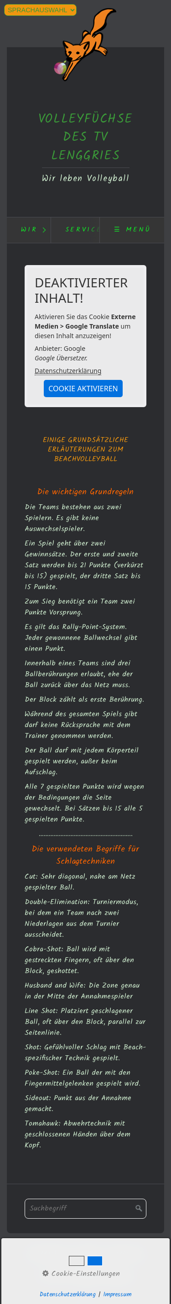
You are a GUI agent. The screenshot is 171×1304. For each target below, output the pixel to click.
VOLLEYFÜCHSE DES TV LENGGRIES (85, 137)
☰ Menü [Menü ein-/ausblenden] (132, 230)
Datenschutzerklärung (68, 370)
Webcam (88, 1265)
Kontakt (88, 1253)
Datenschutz (48, 1253)
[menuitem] (29, 230)
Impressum (125, 1253)
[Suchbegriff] (85, 1209)
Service (84, 230)
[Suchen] (139, 1209)
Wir (29, 230)
